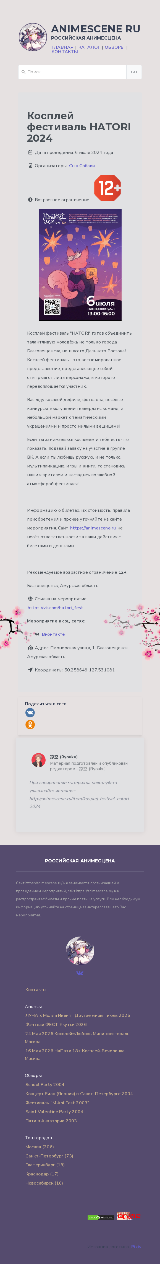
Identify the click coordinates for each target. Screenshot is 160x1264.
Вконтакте (53, 634)
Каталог (89, 47)
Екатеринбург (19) (45, 1165)
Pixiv (136, 1247)
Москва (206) (39, 1147)
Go (134, 72)
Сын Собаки (82, 166)
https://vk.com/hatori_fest (55, 608)
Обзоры (115, 47)
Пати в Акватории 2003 (51, 1121)
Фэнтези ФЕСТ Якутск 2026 (56, 1025)
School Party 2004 (45, 1085)
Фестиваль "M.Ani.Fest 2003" (57, 1103)
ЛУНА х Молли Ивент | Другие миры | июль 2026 (77, 1015)
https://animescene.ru (93, 528)
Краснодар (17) (42, 1174)
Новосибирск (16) (44, 1183)
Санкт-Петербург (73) (49, 1156)
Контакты (65, 52)
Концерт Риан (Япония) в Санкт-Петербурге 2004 (79, 1094)
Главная (63, 47)
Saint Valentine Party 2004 (54, 1112)
